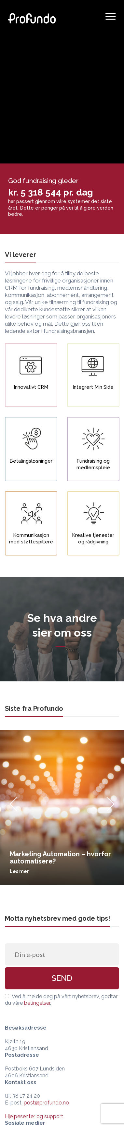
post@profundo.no (46, 1103)
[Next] (110, 807)
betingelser (37, 1003)
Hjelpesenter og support (34, 1116)
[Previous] (14, 807)
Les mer (19, 871)
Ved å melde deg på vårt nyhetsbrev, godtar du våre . (61, 999)
